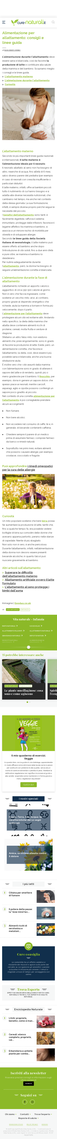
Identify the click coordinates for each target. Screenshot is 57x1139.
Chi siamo (10, 1114)
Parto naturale (8, 626)
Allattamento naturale (40, 631)
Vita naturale (13, 609)
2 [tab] (29, 702)
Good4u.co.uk (22, 603)
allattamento (11, 266)
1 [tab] (27, 702)
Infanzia (25, 609)
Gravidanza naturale (11, 636)
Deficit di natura (37, 636)
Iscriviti (28, 1083)
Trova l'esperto (42, 1114)
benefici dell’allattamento (18, 215)
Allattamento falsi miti (12, 631)
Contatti (24, 1114)
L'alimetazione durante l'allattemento (27, 80)
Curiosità (10, 84)
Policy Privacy (32, 1124)
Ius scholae (35, 626)
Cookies (45, 1124)
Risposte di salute (27, 1118)
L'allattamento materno (19, 76)
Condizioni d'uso (16, 1124)
